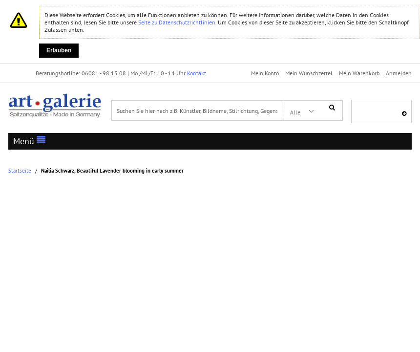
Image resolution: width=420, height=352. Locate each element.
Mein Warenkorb (359, 73)
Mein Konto (265, 73)
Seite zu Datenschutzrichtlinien (176, 22)
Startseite (19, 171)
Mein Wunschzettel (309, 73)
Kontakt (196, 73)
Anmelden (399, 73)
